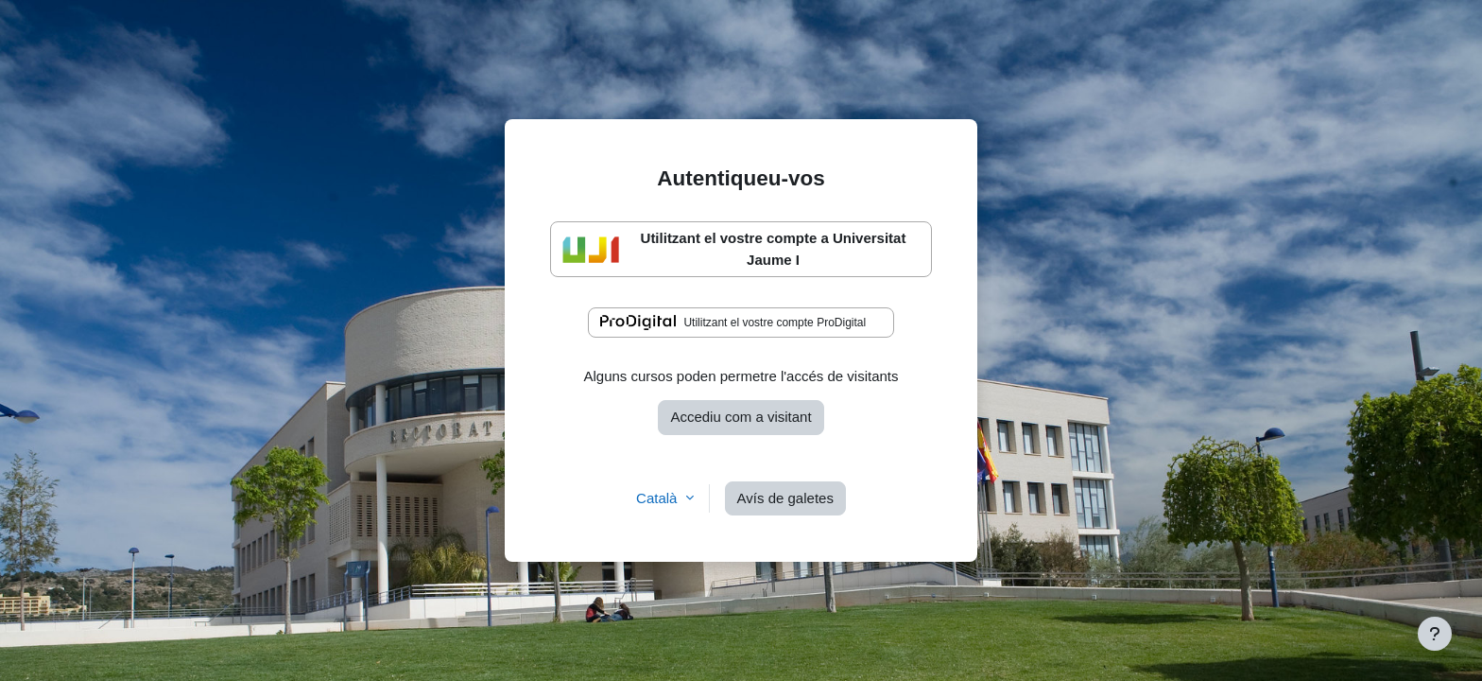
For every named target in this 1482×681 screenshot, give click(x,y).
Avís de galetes (785, 498)
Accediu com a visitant (740, 417)
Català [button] (658, 498)
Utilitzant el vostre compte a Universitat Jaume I (733, 249)
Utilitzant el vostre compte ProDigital (733, 322)
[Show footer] (1435, 634)
